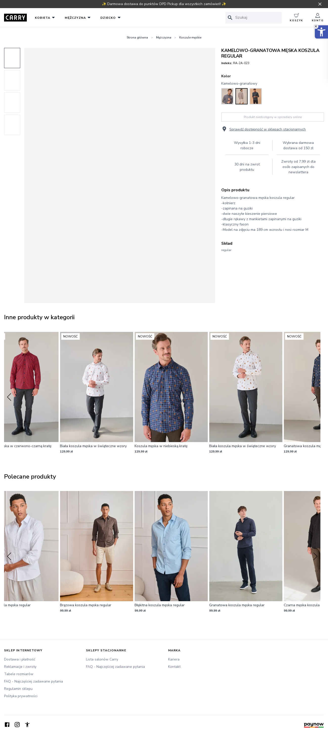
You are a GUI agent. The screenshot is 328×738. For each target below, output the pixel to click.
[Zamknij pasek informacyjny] (320, 4)
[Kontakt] (205, 666)
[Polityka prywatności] (41, 696)
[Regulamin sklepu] (41, 688)
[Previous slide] (9, 397)
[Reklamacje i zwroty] (41, 666)
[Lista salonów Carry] (123, 659)
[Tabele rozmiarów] (41, 674)
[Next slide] (315, 397)
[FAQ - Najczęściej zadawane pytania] (41, 681)
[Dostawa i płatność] (41, 659)
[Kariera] (205, 659)
